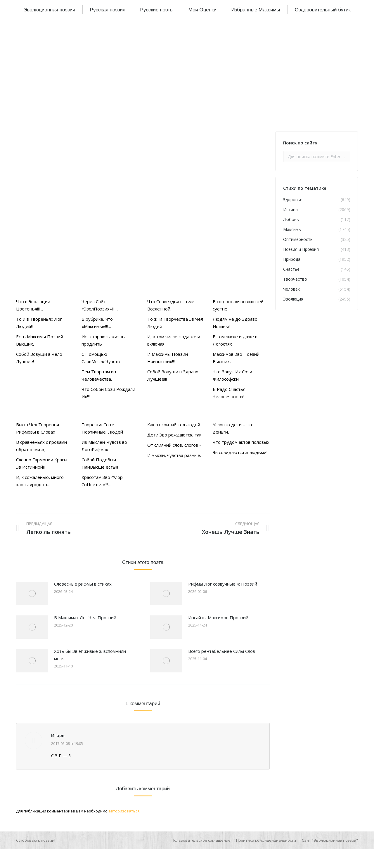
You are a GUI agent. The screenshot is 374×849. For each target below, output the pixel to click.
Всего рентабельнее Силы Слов (221, 651)
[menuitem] (49, 9)
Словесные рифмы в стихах (83, 584)
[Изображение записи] (32, 593)
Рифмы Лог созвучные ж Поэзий (222, 584)
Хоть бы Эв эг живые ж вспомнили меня (90, 654)
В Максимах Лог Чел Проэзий (85, 617)
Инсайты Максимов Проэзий (218, 617)
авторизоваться (123, 811)
